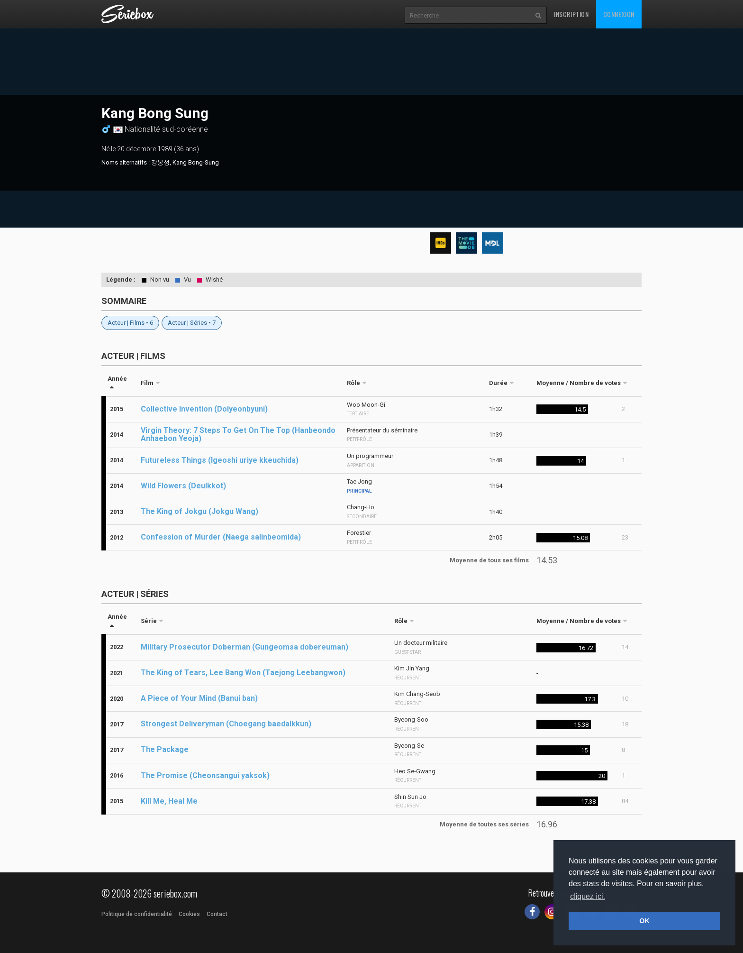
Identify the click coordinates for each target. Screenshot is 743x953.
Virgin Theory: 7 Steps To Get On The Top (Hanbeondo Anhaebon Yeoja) (238, 434)
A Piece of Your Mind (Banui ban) (199, 698)
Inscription (571, 14)
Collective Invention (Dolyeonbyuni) (204, 409)
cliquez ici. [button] (587, 896)
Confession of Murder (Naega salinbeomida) (221, 537)
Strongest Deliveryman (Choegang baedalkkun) (226, 724)
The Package (165, 749)
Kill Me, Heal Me (169, 801)
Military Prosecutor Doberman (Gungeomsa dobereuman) (244, 647)
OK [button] (644, 921)
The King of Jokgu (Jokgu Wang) (199, 511)
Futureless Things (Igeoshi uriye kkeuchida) (220, 460)
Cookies (189, 914)
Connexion (618, 14)
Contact (217, 914)
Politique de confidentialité (136, 914)
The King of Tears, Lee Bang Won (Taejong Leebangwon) (243, 673)
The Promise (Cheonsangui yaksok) (205, 775)
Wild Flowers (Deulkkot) (183, 486)
